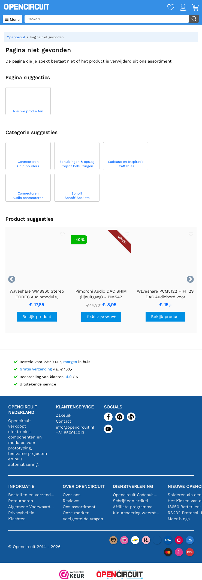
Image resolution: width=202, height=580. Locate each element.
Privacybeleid (21, 512)
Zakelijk (63, 415)
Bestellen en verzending (31, 494)
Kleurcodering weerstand (136, 512)
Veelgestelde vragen (83, 518)
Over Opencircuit (84, 486)
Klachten (17, 518)
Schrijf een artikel (130, 500)
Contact (63, 421)
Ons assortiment (79, 506)
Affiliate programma (132, 506)
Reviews (71, 500)
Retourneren (20, 500)
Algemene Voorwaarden (31, 506)
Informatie (21, 486)
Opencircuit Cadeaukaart (136, 494)
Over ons (71, 494)
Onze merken (76, 512)
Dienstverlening (133, 486)
